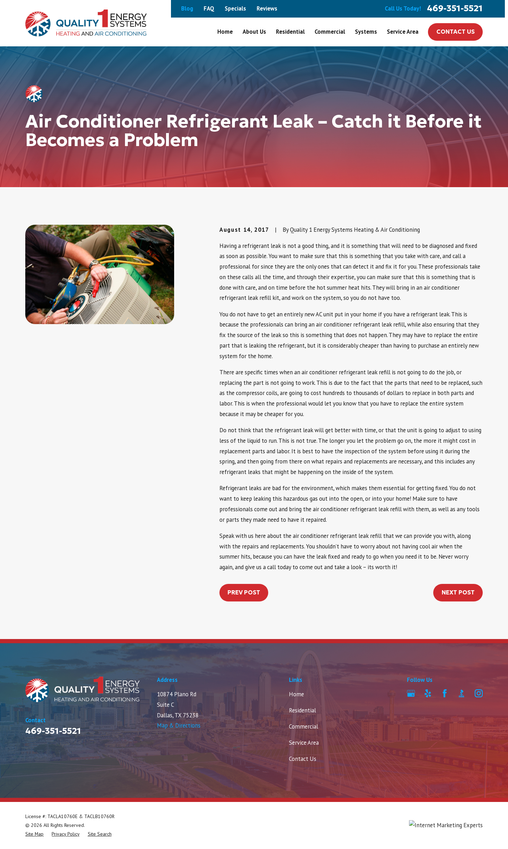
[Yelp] (428, 693)
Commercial (303, 726)
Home (296, 694)
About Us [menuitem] (254, 31)
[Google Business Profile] (411, 693)
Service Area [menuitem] (402, 31)
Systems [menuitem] (366, 31)
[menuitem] (34, 834)
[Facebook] (445, 693)
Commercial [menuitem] (330, 31)
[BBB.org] (461, 693)
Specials (235, 8)
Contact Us (455, 31)
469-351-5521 (455, 8)
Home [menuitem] (225, 31)
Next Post (458, 592)
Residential (302, 710)
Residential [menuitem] (290, 31)
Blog (187, 8)
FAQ (209, 8)
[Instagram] (479, 693)
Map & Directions (178, 725)
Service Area (304, 742)
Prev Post (243, 592)
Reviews (267, 8)
